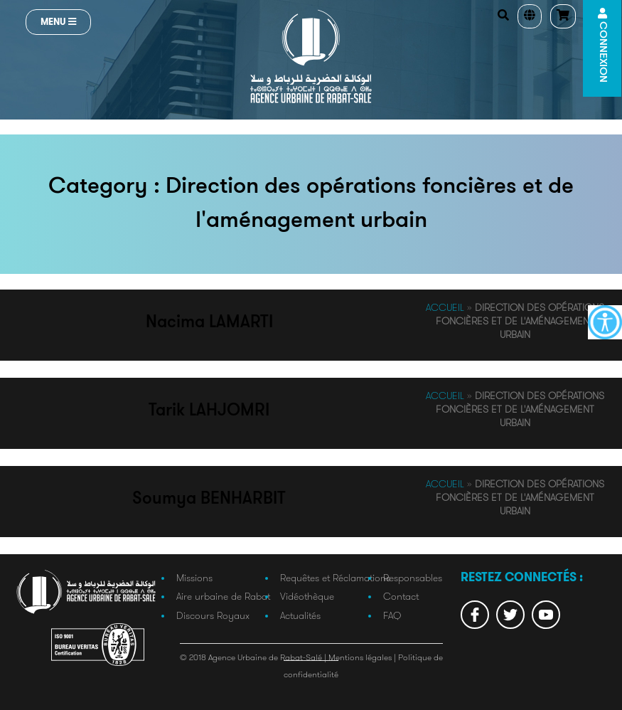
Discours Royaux (213, 615)
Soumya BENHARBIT (209, 499)
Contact (401, 596)
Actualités (300, 615)
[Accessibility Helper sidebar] (605, 322)
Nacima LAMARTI (209, 323)
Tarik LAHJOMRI (209, 411)
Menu (58, 21)
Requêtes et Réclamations (335, 578)
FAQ (392, 615)
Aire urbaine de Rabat (223, 596)
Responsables (412, 578)
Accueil (445, 307)
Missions (194, 578)
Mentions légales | (363, 657)
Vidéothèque (307, 596)
